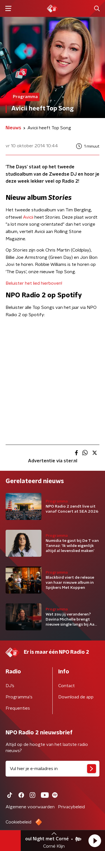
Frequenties (18, 708)
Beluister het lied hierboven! (34, 283)
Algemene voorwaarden (30, 807)
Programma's (19, 697)
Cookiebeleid (18, 822)
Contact (66, 685)
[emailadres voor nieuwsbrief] (52, 769)
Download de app (76, 697)
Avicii (28, 217)
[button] (95, 841)
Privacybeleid (71, 807)
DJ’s (10, 685)
